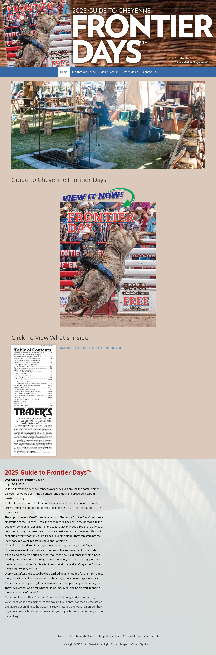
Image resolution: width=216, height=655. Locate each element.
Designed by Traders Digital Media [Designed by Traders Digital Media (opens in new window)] (136, 644)
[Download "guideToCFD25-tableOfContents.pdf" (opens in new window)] (33, 400)
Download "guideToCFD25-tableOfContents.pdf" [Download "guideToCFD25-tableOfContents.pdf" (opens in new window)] (90, 348)
